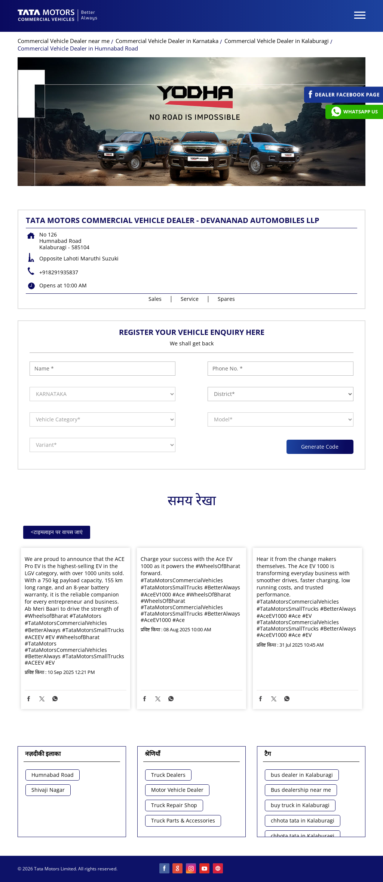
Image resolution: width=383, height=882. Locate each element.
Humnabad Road (52, 775)
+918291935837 (58, 272)
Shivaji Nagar (48, 790)
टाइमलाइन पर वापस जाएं (57, 531)
